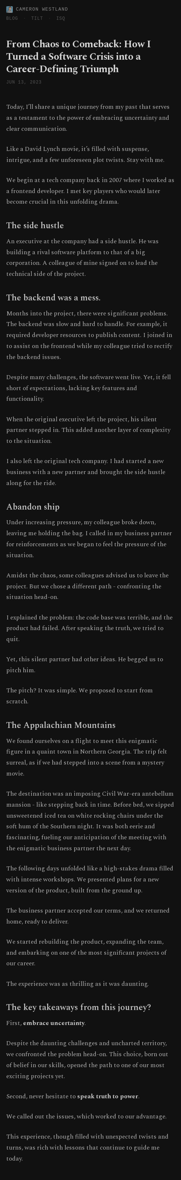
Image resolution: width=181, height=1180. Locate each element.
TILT (37, 19)
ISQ (60, 19)
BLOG (12, 19)
